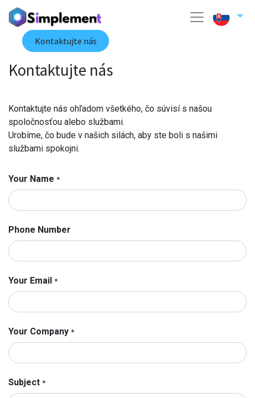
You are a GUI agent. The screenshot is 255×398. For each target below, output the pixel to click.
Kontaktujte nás (66, 40)
